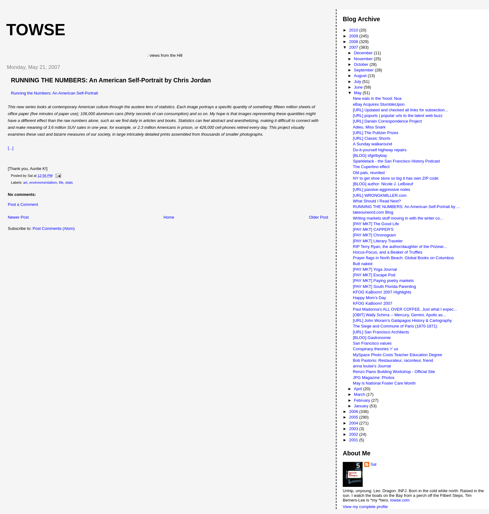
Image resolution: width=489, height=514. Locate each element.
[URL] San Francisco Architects (381, 332)
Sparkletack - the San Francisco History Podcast (396, 161)
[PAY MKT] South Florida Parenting (384, 286)
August (361, 75)
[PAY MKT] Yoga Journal (375, 269)
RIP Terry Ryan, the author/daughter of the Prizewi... (400, 246)
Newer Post (18, 217)
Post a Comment (23, 204)
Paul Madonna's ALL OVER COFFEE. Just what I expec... (405, 309)
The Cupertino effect (371, 166)
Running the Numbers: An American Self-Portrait (54, 93)
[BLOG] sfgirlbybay (370, 155)
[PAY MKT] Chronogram (374, 235)
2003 (354, 428)
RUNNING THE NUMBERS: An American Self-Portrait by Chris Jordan (111, 80)
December (364, 53)
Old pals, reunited (369, 172)
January (362, 406)
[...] (10, 148)
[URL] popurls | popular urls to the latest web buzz (398, 115)
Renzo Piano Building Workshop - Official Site (394, 371)
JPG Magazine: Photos (374, 377)
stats (69, 182)
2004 (354, 423)
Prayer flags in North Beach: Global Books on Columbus (403, 257)
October (362, 64)
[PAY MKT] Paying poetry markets (383, 280)
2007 (354, 47)
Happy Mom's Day (369, 297)
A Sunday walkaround (372, 144)
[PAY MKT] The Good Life (376, 223)
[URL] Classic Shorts (371, 138)
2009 (354, 36)
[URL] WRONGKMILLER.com (380, 195)
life (61, 182)
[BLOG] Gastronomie (372, 337)
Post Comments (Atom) (54, 228)
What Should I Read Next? (377, 201)
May (358, 92)
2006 (354, 411)
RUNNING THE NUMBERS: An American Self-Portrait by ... (406, 206)
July (358, 81)
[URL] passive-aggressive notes (381, 189)
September (364, 70)
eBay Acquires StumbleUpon (378, 104)
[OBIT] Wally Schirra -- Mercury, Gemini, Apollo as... (399, 315)
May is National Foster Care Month (384, 383)
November (364, 58)
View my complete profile (365, 506)
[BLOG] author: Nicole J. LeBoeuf (383, 184)
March (360, 394)
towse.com (400, 500)
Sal (373, 464)
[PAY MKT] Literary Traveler (378, 241)
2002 (354, 434)
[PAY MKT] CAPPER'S (373, 229)
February (362, 400)
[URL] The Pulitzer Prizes (376, 132)
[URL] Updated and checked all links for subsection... (400, 110)
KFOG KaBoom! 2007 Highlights (382, 292)
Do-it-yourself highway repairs (380, 150)
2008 (354, 41)
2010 (354, 30)
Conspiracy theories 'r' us (375, 349)
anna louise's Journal (372, 366)
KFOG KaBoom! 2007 (372, 303)
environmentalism (43, 182)
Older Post (318, 217)
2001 (354, 440)
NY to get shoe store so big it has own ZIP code (395, 178)
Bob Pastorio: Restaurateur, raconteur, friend (393, 360)
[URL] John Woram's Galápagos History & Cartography (402, 320)
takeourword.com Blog (373, 212)
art (25, 182)
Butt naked (362, 263)
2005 (354, 417)
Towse (35, 30)
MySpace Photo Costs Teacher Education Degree (397, 354)
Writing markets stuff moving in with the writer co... (398, 218)
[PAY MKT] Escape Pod (374, 275)
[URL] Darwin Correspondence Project (387, 121)
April (358, 388)
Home (168, 217)
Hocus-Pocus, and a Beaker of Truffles (387, 252)
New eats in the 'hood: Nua (377, 98)
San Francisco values (372, 343)
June (359, 87)
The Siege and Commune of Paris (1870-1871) (395, 326)
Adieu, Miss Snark (369, 127)
